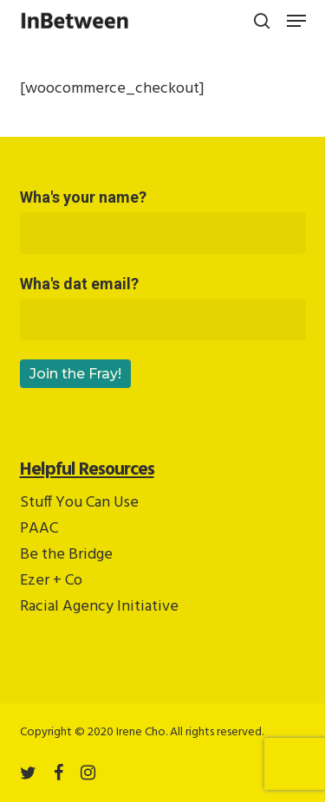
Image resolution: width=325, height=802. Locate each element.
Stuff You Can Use (79, 502)
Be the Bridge (66, 554)
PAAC (39, 528)
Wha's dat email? (163, 307)
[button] (296, 20)
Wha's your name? (163, 221)
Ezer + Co (51, 580)
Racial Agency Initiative (99, 606)
